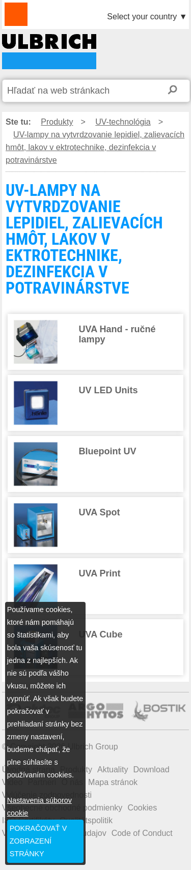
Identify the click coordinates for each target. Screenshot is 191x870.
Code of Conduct (142, 833)
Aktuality (112, 769)
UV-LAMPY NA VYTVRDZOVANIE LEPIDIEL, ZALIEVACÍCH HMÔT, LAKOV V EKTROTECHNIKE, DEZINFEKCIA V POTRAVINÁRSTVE (49, 51)
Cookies (142, 807)
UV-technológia (123, 122)
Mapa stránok (113, 782)
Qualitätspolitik (86, 820)
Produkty (57, 122)
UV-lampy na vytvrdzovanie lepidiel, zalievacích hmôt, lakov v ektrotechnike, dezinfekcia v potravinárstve (95, 147)
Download (151, 769)
